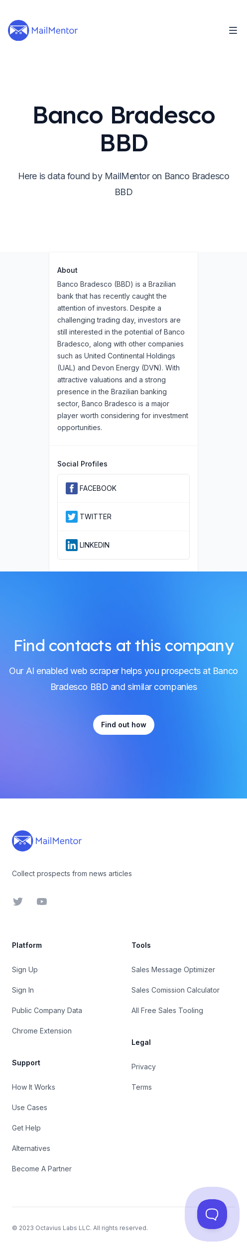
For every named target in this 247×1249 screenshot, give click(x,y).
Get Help (26, 1128)
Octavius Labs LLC (62, 1228)
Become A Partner (42, 1168)
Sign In (23, 990)
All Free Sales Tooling (167, 1010)
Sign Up (25, 969)
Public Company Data (47, 1010)
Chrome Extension (42, 1030)
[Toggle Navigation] (233, 30)
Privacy (143, 1066)
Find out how (123, 724)
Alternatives (31, 1148)
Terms (141, 1087)
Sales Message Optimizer (173, 969)
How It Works (33, 1087)
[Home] (43, 30)
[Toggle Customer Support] (212, 1214)
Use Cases (29, 1107)
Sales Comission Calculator (175, 990)
